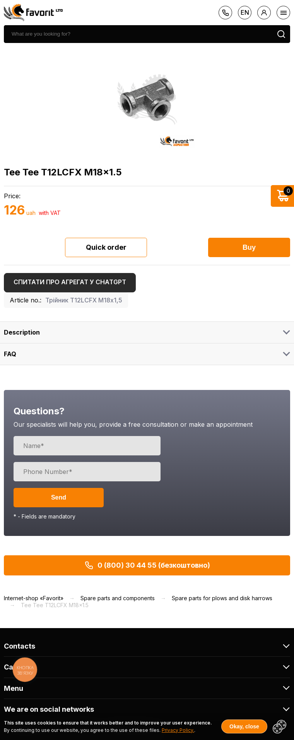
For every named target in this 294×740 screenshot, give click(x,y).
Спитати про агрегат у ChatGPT (70, 282)
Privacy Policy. (178, 730)
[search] (138, 34)
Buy (249, 247)
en (245, 12)
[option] (147, 99)
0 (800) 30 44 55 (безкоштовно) (147, 565)
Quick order (106, 247)
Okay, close (244, 726)
